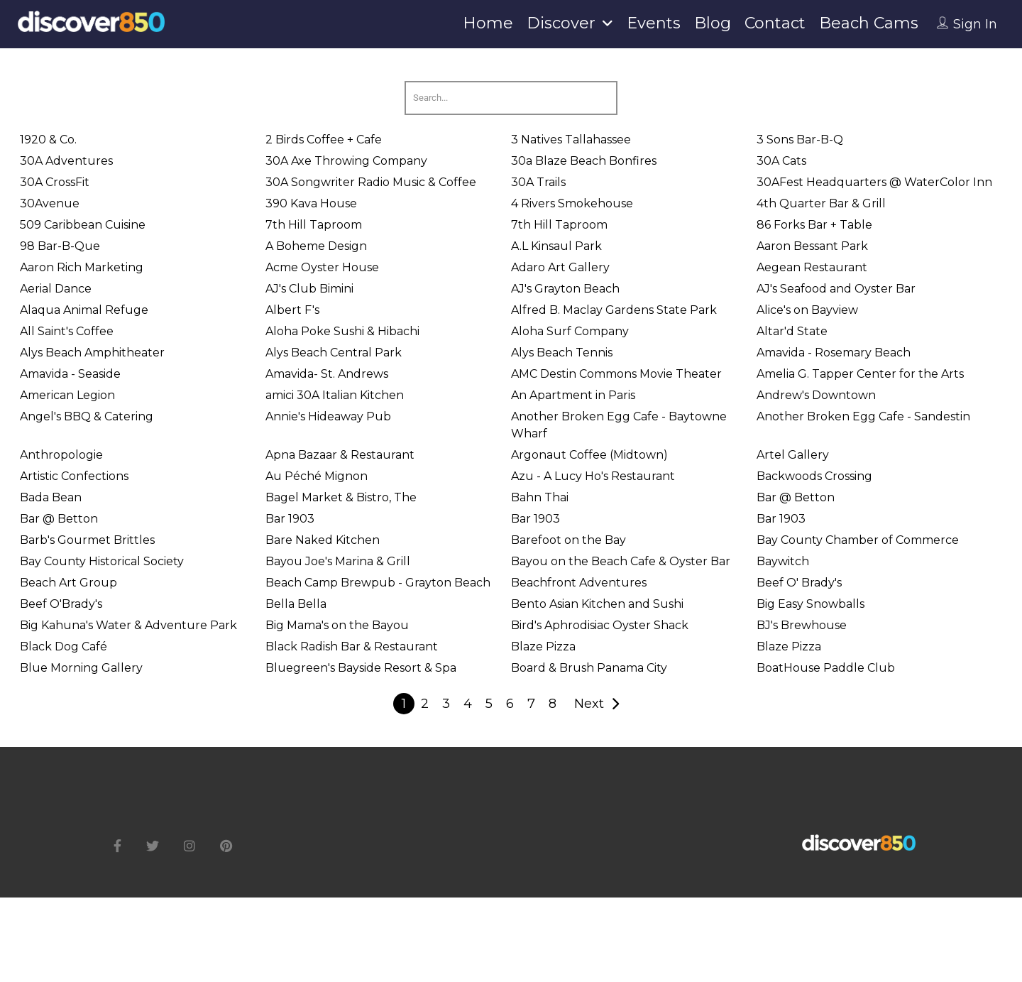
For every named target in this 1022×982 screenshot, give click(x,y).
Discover (561, 23)
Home (488, 23)
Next (589, 703)
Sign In (975, 24)
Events (654, 23)
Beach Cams (868, 23)
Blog (712, 23)
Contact (775, 23)
